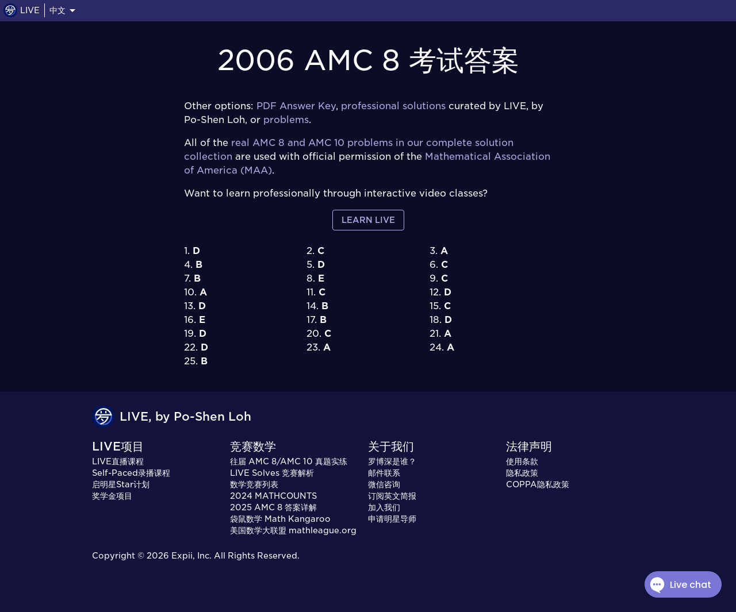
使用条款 (522, 461)
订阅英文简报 (392, 496)
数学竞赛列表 (254, 484)
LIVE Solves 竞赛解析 (272, 473)
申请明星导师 (392, 519)
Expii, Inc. (191, 555)
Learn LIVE (368, 220)
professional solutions (393, 106)
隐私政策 (522, 473)
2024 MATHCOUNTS (273, 496)
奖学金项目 (112, 496)
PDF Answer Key (296, 106)
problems (286, 119)
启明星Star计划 (121, 484)
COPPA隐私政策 (537, 484)
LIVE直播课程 (118, 461)
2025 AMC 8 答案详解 (273, 507)
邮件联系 (384, 473)
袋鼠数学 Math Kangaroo (280, 519)
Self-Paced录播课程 (131, 473)
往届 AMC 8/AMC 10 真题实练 (288, 461)
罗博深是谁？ (392, 461)
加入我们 (384, 507)
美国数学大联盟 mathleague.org (293, 530)
